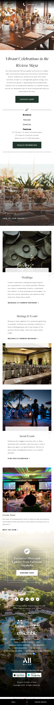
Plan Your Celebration (19, 458)
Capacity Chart (27, 99)
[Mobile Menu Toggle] (42, 4)
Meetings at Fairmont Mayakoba (23, 338)
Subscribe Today (27, 573)
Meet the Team (10, 530)
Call (13, 702)
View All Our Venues (15, 218)
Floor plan (27, 120)
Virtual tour (27, 124)
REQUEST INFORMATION (27, 145)
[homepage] (10, 4)
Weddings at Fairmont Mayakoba (23, 303)
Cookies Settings (27, 654)
